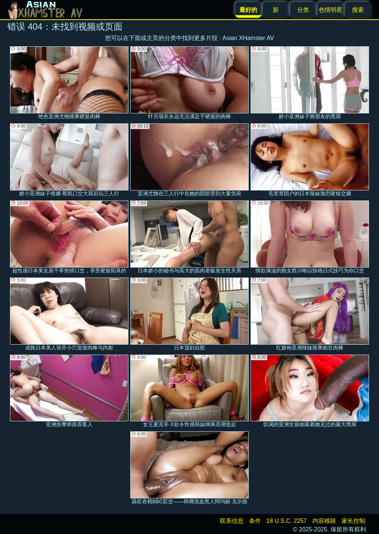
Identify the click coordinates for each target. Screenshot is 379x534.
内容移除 (324, 521)
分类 (303, 10)
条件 (255, 521)
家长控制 (353, 521)
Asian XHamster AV (248, 38)
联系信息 (232, 521)
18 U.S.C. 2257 (286, 521)
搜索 (358, 10)
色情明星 (330, 10)
